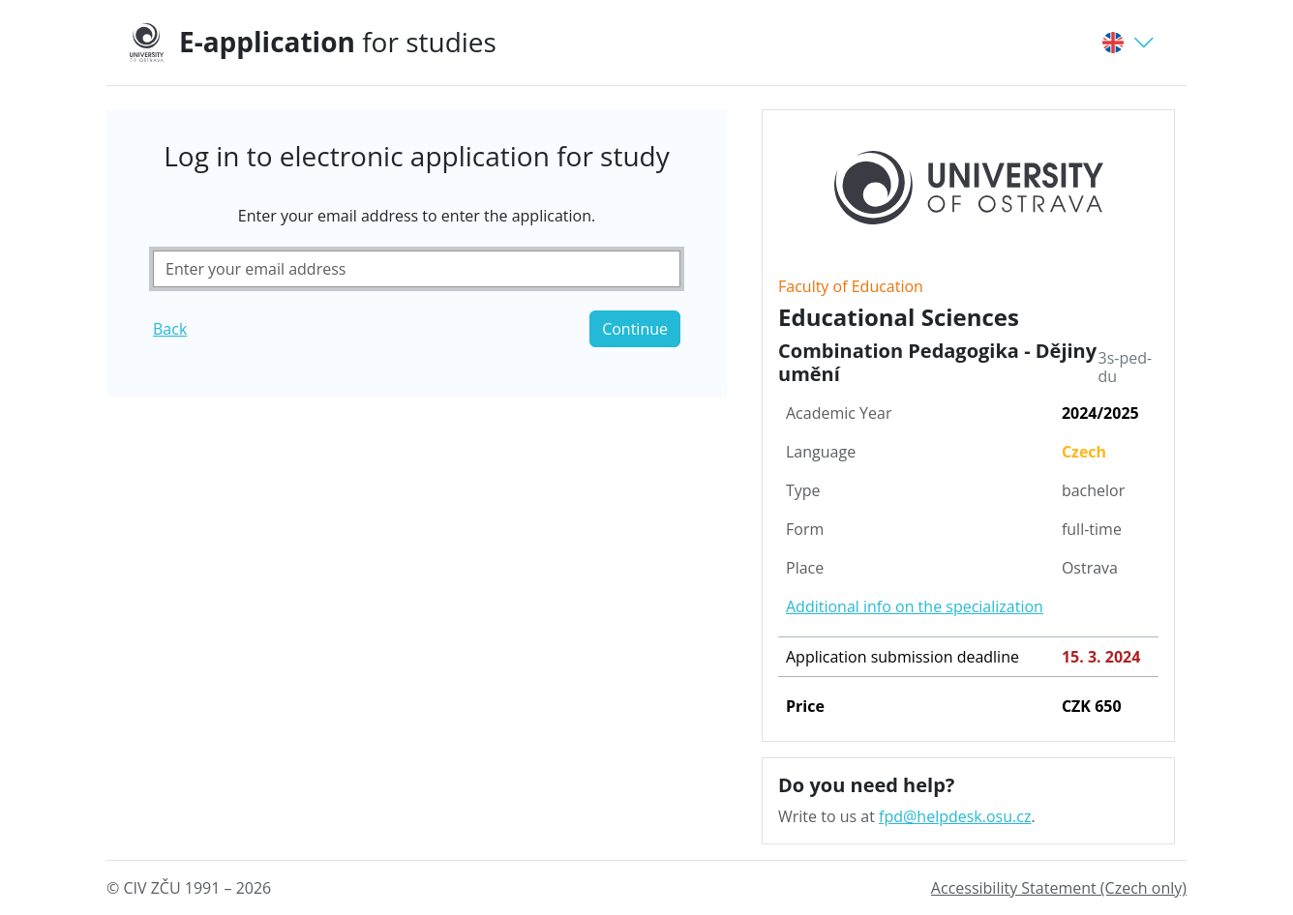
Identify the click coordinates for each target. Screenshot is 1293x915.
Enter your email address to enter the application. (416, 215)
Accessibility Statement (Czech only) (1059, 888)
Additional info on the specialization (914, 606)
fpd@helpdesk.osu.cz (955, 816)
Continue (635, 328)
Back (170, 328)
